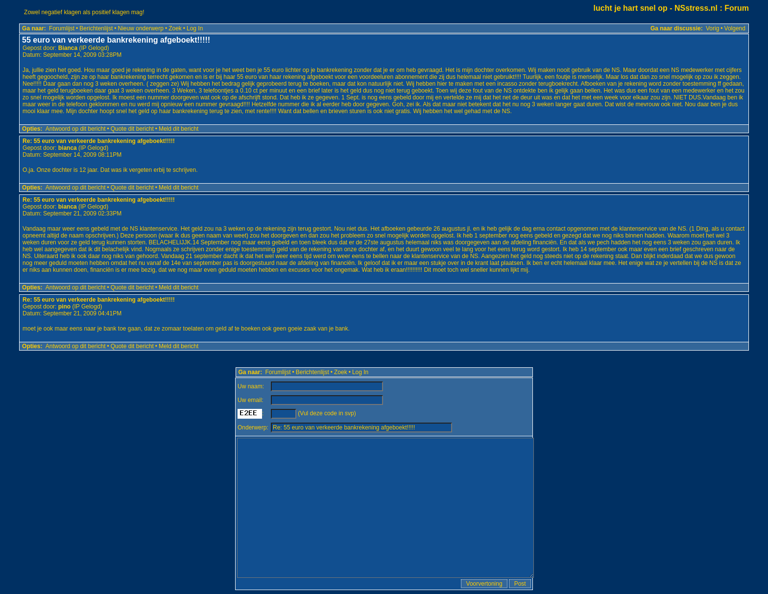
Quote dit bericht (132, 128)
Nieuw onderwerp (141, 28)
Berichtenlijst (96, 28)
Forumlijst (61, 28)
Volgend (734, 28)
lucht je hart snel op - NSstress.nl (656, 8)
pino (64, 306)
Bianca (67, 48)
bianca (67, 147)
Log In (195, 28)
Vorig (712, 28)
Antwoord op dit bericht (76, 128)
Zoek (175, 28)
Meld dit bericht (178, 128)
